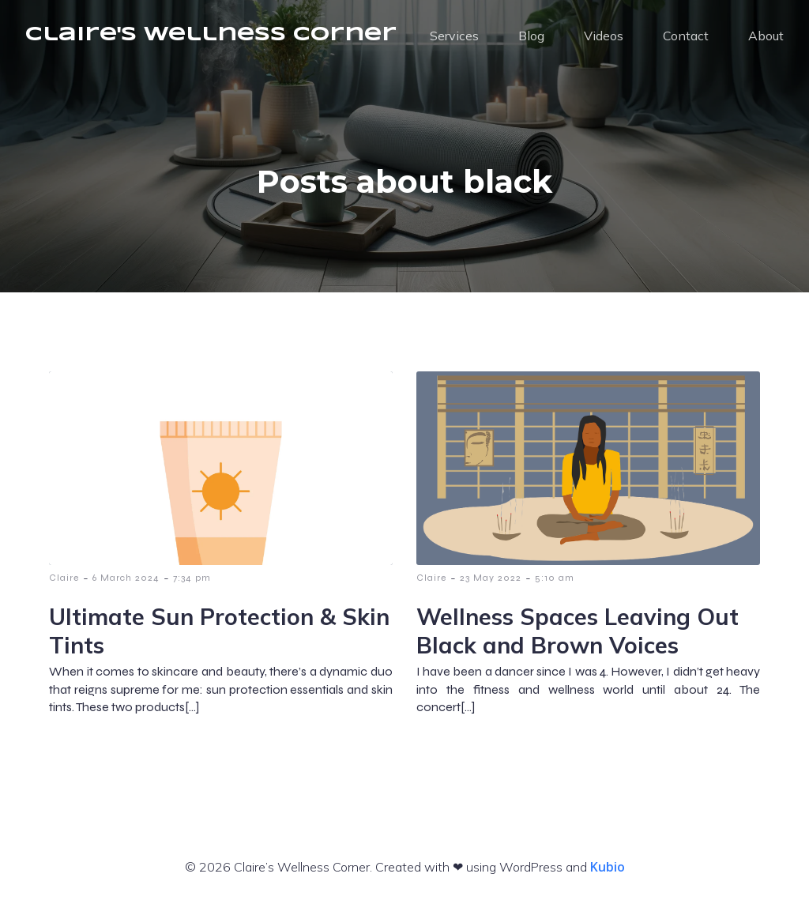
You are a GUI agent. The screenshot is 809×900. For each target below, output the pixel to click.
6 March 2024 (126, 577)
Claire (64, 577)
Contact (686, 35)
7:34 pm (192, 577)
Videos (603, 35)
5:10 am (554, 577)
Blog (531, 35)
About (766, 35)
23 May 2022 (490, 577)
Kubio (607, 867)
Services (454, 35)
